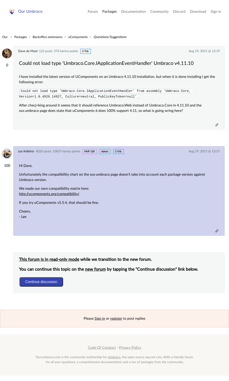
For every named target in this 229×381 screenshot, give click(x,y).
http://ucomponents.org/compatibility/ (50, 196)
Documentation (133, 13)
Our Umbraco (31, 13)
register (116, 324)
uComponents (78, 37)
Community (159, 13)
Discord (179, 13)
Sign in (216, 13)
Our (5, 37)
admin (104, 153)
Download (198, 13)
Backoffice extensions (47, 37)
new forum (96, 273)
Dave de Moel (27, 51)
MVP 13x (89, 153)
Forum (93, 13)
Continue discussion (43, 285)
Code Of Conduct (102, 353)
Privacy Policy (130, 353)
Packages (109, 13)
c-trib (85, 51)
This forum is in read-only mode (50, 263)
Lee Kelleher (26, 153)
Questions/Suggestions (109, 37)
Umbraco (114, 362)
